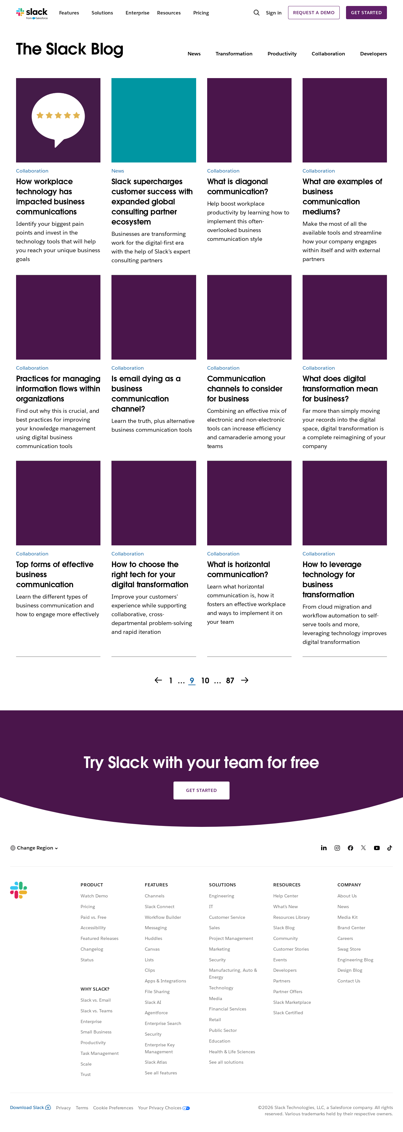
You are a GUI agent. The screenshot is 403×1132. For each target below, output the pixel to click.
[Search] (256, 13)
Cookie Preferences (113, 1108)
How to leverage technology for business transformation (332, 580)
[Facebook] (350, 848)
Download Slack (30, 1107)
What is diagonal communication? (238, 186)
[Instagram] (337, 848)
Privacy (63, 1108)
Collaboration (328, 53)
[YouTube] (377, 848)
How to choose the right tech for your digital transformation (149, 574)
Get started (366, 12)
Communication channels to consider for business (244, 389)
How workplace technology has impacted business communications (50, 197)
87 (230, 681)
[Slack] (32, 12)
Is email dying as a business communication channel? (145, 394)
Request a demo (314, 12)
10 (204, 681)
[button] (34, 848)
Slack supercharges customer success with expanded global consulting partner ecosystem (152, 202)
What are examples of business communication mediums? (342, 197)
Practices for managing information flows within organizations (58, 389)
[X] (363, 848)
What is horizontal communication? (238, 569)
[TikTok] (390, 848)
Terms (82, 1108)
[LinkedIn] (324, 848)
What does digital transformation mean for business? (340, 389)
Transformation (234, 53)
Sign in (274, 13)
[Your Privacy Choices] (161, 1108)
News (194, 53)
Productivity (282, 53)
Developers (373, 53)
